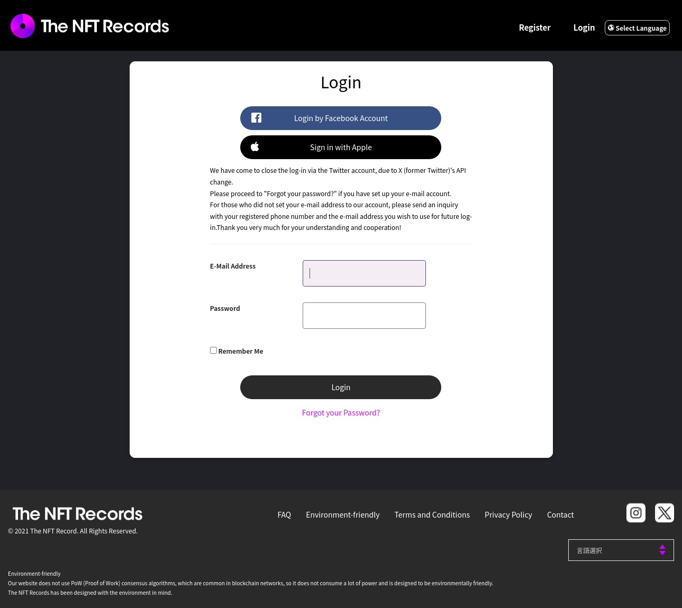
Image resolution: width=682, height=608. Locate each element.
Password (225, 307)
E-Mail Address (233, 265)
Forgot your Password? (341, 412)
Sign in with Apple (311, 146)
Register (535, 27)
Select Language (637, 27)
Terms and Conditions (432, 514)
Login (584, 27)
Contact (560, 514)
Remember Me (241, 350)
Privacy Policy (508, 514)
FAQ (284, 514)
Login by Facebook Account (319, 117)
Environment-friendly (342, 514)
